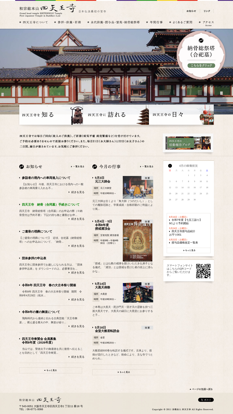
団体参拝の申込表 (34, 258)
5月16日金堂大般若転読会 (107, 329)
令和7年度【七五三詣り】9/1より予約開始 (185, 221)
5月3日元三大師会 (102, 179)
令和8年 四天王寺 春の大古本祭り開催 (49, 285)
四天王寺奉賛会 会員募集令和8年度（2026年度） (39, 340)
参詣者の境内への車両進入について (46, 177)
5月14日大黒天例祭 (102, 285)
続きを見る (77, 192)
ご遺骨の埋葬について (37, 231)
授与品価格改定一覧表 (185, 242)
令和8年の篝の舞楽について (41, 312)
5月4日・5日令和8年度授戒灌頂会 (103, 225)
